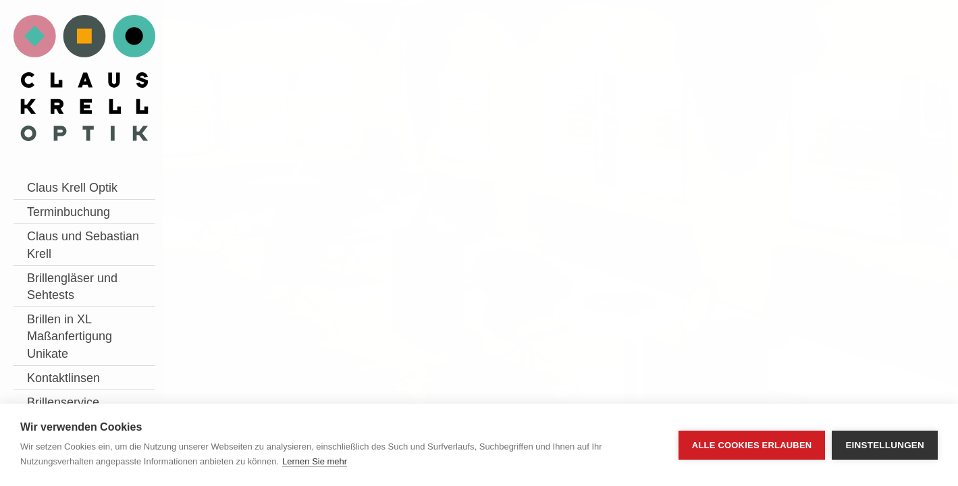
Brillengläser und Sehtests (72, 286)
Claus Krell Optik (72, 187)
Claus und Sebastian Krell (83, 245)
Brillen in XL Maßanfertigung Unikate (69, 336)
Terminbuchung (68, 212)
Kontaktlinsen (63, 378)
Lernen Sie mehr (314, 461)
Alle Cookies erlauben (752, 445)
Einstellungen (884, 445)
